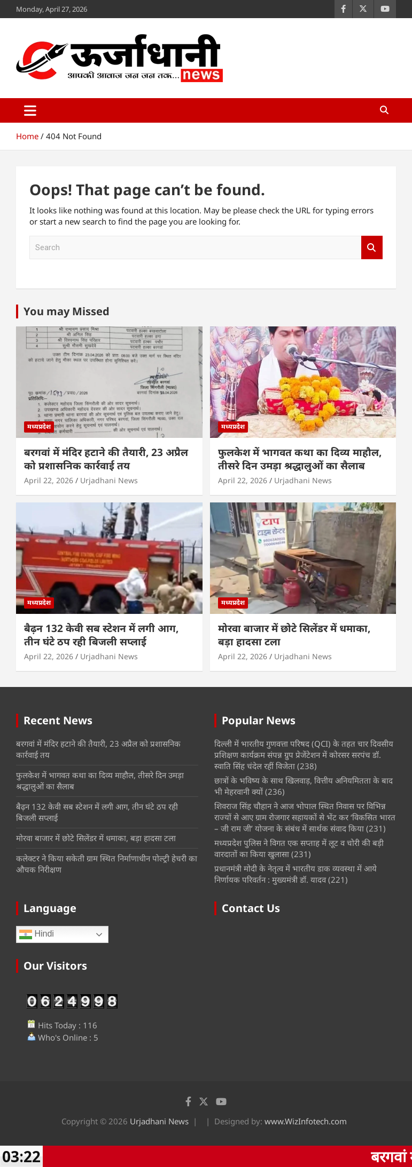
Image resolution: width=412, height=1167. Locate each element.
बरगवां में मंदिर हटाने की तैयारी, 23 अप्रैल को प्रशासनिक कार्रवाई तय (106, 459)
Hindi (36, 934)
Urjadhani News (109, 480)
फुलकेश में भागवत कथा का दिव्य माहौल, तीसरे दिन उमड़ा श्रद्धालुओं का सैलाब (300, 459)
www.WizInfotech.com (306, 1121)
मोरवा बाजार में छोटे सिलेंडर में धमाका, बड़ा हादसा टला (294, 635)
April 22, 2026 (48, 480)
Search (372, 248)
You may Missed (67, 311)
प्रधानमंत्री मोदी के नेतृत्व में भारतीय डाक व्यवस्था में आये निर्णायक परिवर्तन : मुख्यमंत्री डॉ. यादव (295, 874)
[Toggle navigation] (30, 110)
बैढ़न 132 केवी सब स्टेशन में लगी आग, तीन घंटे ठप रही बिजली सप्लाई (101, 635)
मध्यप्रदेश (39, 426)
